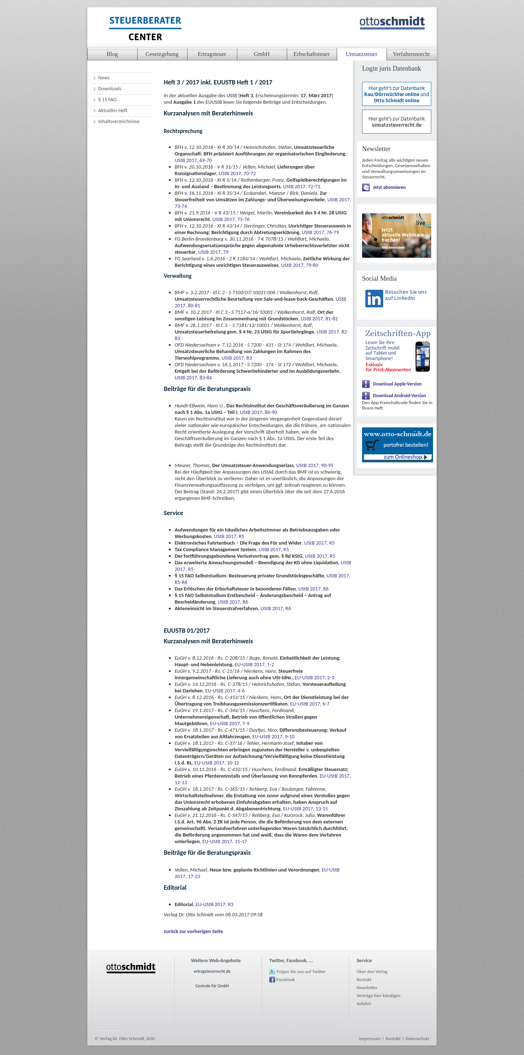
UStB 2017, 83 (237, 358)
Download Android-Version (399, 395)
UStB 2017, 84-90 (258, 412)
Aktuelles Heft (112, 110)
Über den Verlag (372, 971)
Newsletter (367, 987)
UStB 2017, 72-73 (301, 186)
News (104, 78)
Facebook (286, 979)
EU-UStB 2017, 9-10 (274, 736)
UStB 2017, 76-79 (320, 232)
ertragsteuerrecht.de (212, 971)
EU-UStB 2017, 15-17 (224, 841)
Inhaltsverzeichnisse (118, 121)
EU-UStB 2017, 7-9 (229, 723)
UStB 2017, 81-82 (319, 318)
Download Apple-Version (397, 384)
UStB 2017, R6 (313, 588)
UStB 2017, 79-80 (299, 265)
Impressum (370, 1038)
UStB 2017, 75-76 (231, 219)
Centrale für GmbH (212, 985)
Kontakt (364, 979)
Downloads (109, 89)
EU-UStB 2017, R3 (214, 904)
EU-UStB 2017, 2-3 (314, 677)
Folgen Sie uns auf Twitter (301, 971)
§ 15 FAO (107, 99)
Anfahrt (364, 1003)
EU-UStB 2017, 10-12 (216, 762)
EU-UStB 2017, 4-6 (225, 690)
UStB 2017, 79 (213, 252)
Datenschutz (417, 1038)
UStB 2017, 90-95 (314, 465)
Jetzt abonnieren (389, 187)
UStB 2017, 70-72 (237, 173)
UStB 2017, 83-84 (193, 377)
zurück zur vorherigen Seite (193, 931)
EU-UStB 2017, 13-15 (305, 808)
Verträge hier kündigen (378, 995)
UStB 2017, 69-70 (193, 160)
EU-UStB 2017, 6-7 (309, 703)
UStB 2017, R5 (229, 536)
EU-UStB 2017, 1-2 (254, 664)
